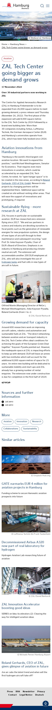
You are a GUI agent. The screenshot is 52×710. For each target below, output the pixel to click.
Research (36, 422)
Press (10, 692)
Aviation (7, 59)
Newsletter (29, 692)
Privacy (41, 692)
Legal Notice (26, 695)
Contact (12, 695)
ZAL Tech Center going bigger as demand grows (24, 48)
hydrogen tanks (9, 262)
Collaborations (10, 429)
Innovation (22, 422)
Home (4, 44)
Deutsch (39, 695)
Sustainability (30, 429)
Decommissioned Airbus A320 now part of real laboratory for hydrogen (23, 546)
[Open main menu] (48, 6)
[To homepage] (15, 6)
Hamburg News (17, 44)
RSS (18, 692)
